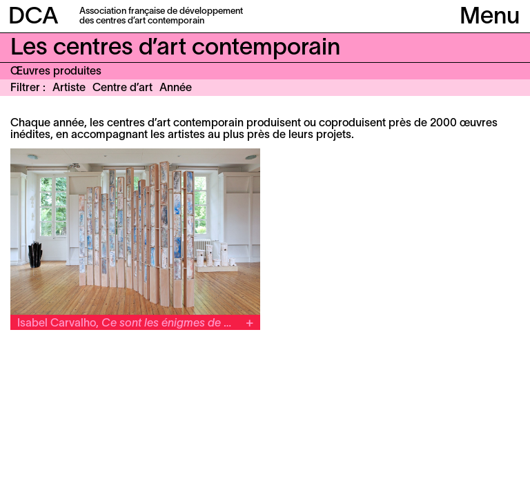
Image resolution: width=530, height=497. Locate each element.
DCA (33, 17)
